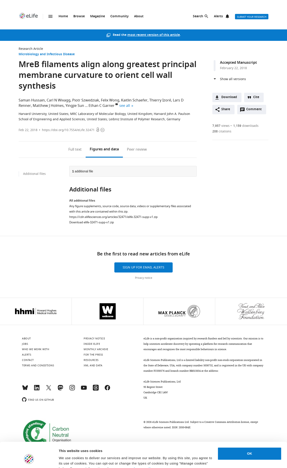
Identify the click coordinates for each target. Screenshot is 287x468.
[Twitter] (49, 389)
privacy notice (142, 447)
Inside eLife (92, 344)
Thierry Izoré (160, 100)
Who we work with (35, 349)
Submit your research (251, 17)
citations (221, 131)
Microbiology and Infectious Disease (47, 54)
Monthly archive (96, 349)
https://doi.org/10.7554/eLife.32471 (68, 130)
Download (229, 97)
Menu (50, 16)
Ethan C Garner (102, 105)
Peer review (137, 149)
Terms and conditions (38, 365)
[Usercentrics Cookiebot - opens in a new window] (29, 459)
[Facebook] (107, 389)
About (139, 16)
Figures (104, 149)
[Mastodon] (60, 389)
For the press (93, 354)
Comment (255, 110)
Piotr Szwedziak (85, 100)
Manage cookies (72, 459)
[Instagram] (72, 389)
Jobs (25, 344)
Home (63, 16)
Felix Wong (110, 100)
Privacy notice (143, 278)
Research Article (31, 48)
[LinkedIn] (37, 389)
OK (249, 431)
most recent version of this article (153, 35)
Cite (256, 97)
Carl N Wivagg (58, 100)
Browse (79, 16)
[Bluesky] (25, 389)
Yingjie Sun (74, 105)
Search (198, 16)
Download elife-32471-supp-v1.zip (91, 222)
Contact (28, 360)
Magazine (97, 16)
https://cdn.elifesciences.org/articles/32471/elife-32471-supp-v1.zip (113, 217)
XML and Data (93, 365)
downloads (246, 125)
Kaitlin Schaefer (134, 100)
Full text (75, 149)
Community (119, 16)
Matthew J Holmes (48, 105)
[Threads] (96, 389)
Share (225, 109)
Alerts (218, 16)
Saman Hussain (32, 100)
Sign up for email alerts (143, 267)
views (221, 125)
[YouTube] (84, 389)
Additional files (34, 173)
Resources (91, 360)
